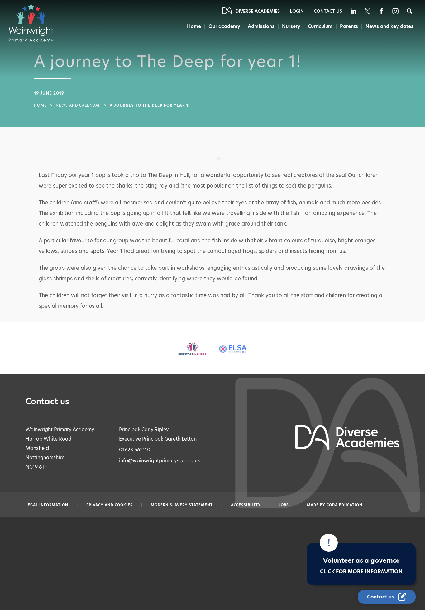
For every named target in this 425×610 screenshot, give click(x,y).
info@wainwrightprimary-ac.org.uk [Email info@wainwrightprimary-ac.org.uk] (159, 460)
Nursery (290, 26)
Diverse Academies (258, 11)
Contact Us (328, 11)
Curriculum (319, 26)
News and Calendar (78, 105)
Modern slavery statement (182, 505)
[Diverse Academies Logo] (34, 22)
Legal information (47, 505)
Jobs (284, 505)
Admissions (259, 26)
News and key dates (389, 26)
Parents (349, 26)
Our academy (222, 26)
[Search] (410, 11)
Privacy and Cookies (109, 505)
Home (192, 26)
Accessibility (246, 505)
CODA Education (344, 505)
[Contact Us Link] (387, 597)
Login (297, 11)
